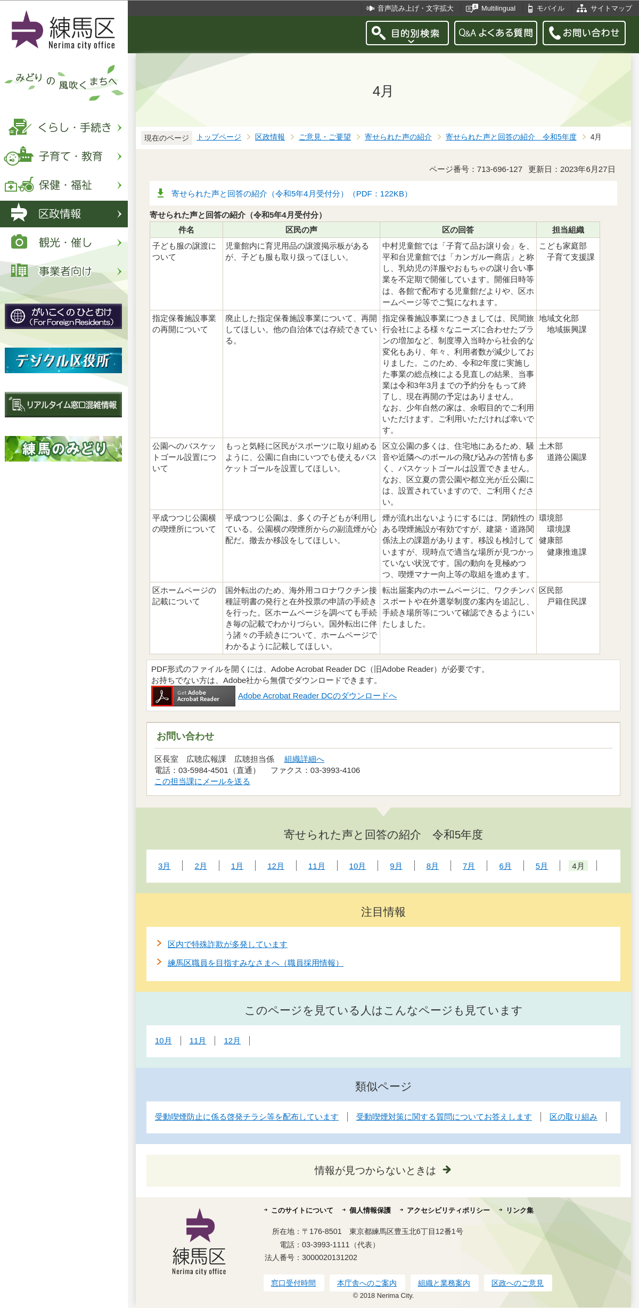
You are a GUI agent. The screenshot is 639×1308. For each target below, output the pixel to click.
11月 (198, 1040)
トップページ (218, 137)
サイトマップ (611, 8)
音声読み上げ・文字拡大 (416, 8)
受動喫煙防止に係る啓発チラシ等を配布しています (247, 1116)
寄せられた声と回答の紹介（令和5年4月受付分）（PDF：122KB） (291, 193)
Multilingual (498, 8)
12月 (232, 1040)
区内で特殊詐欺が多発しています (228, 944)
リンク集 (520, 1210)
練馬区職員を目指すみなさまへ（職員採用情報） (255, 962)
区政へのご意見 (517, 1283)
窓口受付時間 (293, 1283)
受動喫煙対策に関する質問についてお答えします (444, 1116)
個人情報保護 (370, 1210)
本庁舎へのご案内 (367, 1283)
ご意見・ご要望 (325, 137)
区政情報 (270, 137)
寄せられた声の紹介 (398, 137)
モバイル (550, 8)
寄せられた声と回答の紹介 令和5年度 (511, 137)
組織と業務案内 (444, 1283)
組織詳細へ (304, 758)
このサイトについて (302, 1210)
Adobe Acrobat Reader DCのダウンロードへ (274, 695)
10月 (163, 1040)
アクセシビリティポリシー (448, 1210)
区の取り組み (573, 1116)
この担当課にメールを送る (202, 781)
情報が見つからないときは (375, 1170)
